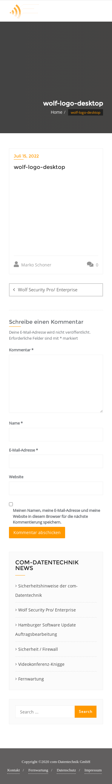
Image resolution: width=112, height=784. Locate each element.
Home (56, 112)
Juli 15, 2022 (26, 156)
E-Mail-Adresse (23, 450)
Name (16, 423)
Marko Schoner (32, 264)
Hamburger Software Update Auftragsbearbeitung (45, 629)
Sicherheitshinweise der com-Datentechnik (46, 590)
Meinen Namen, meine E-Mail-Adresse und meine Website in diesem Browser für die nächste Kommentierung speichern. (56, 516)
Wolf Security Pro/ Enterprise (47, 290)
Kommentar (21, 350)
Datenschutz (66, 770)
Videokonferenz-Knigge (41, 664)
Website (16, 476)
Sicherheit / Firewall (38, 649)
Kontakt (13, 770)
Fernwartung (31, 679)
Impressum (93, 770)
